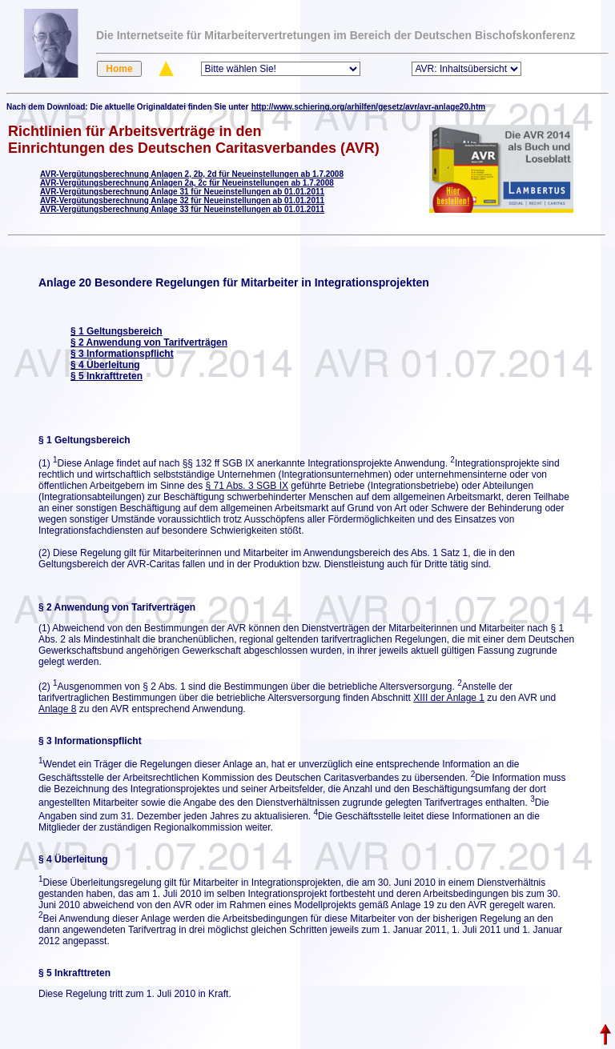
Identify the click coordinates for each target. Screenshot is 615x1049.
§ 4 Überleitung (105, 364)
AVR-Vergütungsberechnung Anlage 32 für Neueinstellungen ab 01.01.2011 (182, 200)
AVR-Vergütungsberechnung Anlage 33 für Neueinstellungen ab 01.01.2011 (182, 209)
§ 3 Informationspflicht (122, 353)
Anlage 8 (57, 709)
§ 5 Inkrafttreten (106, 376)
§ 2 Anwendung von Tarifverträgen (148, 342)
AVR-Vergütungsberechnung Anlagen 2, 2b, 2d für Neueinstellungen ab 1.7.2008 (192, 174)
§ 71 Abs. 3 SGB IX (247, 485)
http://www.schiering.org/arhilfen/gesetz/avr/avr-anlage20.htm (368, 106)
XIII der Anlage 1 (448, 697)
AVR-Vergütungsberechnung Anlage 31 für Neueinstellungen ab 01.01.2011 (182, 191)
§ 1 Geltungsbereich (116, 331)
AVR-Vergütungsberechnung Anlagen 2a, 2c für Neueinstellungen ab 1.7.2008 (187, 182)
